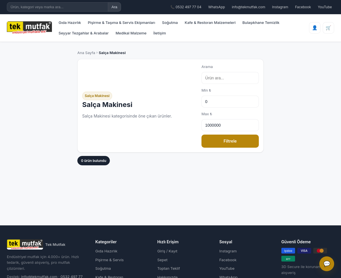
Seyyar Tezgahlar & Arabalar (83, 33)
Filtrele (230, 141)
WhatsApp (216, 7)
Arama (230, 74)
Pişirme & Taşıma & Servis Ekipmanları (121, 22)
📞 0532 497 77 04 (185, 7)
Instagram (280, 7)
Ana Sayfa (86, 52)
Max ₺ (230, 121)
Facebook (303, 7)
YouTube (325, 7)
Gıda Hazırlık (69, 22)
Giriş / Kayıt (167, 251)
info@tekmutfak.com (248, 7)
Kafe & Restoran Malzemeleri (210, 22)
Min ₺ (230, 98)
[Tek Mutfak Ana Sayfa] (29, 27)
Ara (114, 7)
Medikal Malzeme (131, 33)
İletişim (160, 33)
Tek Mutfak (36, 244)
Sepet (162, 260)
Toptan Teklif (168, 268)
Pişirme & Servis (109, 260)
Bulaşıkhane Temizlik (261, 22)
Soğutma (170, 22)
